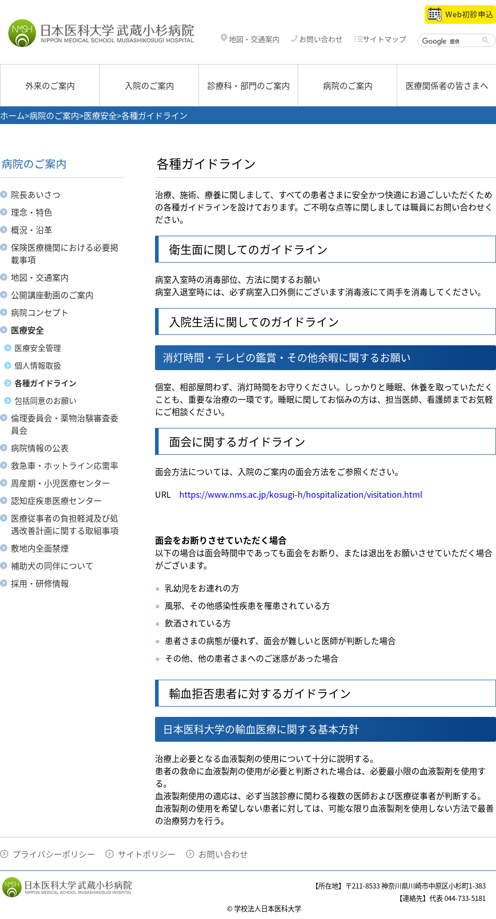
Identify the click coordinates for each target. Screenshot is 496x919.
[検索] (452, 41)
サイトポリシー (147, 854)
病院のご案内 (348, 85)
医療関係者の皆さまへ (447, 85)
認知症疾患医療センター (56, 500)
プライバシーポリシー (53, 854)
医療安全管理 (37, 348)
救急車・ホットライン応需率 (64, 465)
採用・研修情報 (40, 583)
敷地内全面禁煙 (40, 548)
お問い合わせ (317, 39)
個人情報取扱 (37, 365)
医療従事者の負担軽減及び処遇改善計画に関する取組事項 (64, 524)
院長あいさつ (35, 194)
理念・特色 (31, 212)
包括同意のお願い (45, 400)
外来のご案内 (50, 85)
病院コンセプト (40, 312)
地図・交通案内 (250, 39)
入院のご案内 (149, 85)
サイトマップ (380, 39)
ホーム (12, 115)
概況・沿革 (31, 229)
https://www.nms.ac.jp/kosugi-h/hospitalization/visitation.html (301, 494)
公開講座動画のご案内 (52, 294)
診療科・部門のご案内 (248, 85)
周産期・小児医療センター (60, 483)
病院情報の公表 (40, 447)
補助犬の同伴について (52, 565)
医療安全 (100, 115)
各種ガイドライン (45, 383)
